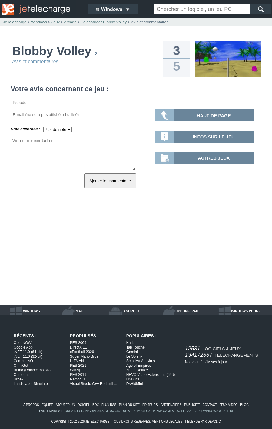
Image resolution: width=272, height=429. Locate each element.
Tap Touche (135, 347)
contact (210, 405)
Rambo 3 (77, 379)
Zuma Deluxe (137, 370)
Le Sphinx (134, 356)
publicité (192, 405)
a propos (31, 405)
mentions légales (167, 421)
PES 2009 (78, 343)
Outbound (22, 375)
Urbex (18, 379)
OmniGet (21, 365)
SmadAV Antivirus (140, 361)
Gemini (132, 352)
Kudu (130, 343)
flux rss (108, 405)
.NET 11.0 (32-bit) (28, 356)
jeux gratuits (118, 411)
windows (31, 311)
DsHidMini (134, 384)
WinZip (75, 370)
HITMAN (77, 361)
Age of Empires (138, 365)
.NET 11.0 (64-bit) (28, 352)
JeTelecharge (14, 22)
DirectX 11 (78, 347)
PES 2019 (78, 375)
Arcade (70, 22)
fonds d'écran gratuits (83, 411)
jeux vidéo (228, 405)
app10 (228, 411)
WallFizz (184, 411)
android (131, 311)
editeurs (150, 405)
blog (244, 405)
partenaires (170, 405)
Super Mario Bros (84, 356)
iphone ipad (187, 311)
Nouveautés (194, 362)
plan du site (129, 405)
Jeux (55, 22)
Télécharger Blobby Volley (104, 22)
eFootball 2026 (82, 352)
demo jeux (141, 411)
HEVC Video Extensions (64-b (151, 375)
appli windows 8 (207, 411)
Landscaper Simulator (31, 384)
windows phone (246, 311)
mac (79, 311)
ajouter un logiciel (73, 405)
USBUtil (132, 379)
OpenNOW (23, 343)
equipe (47, 405)
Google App (23, 347)
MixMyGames (163, 411)
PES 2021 (78, 365)
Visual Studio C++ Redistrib (93, 384)
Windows (39, 22)
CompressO (23, 361)
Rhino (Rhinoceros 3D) (32, 370)
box (95, 405)
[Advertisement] (136, 253)
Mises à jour (217, 362)
